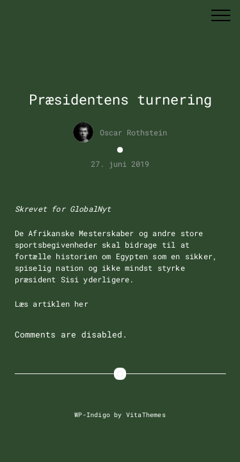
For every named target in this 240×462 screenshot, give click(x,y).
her (81, 303)
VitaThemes (146, 414)
